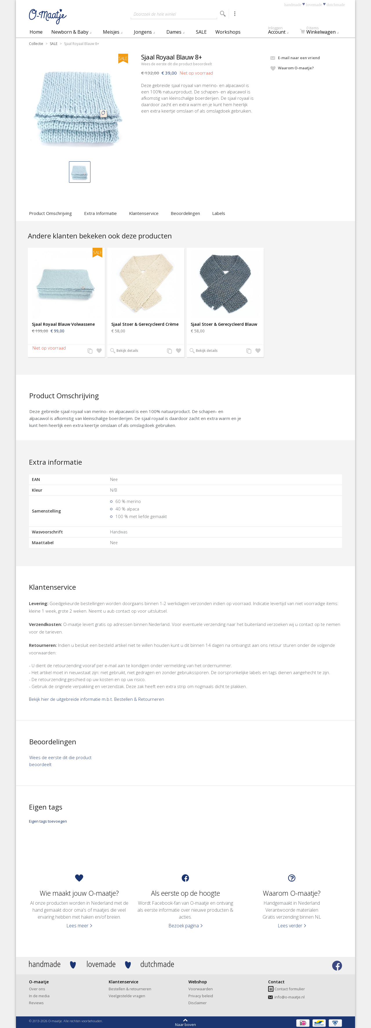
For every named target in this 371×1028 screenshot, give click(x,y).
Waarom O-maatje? (296, 67)
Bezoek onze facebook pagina (337, 966)
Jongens (143, 32)
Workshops (228, 32)
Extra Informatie (100, 213)
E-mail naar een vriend (299, 57)
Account (282, 31)
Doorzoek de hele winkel (155, 14)
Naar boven (185, 1024)
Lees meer (77, 925)
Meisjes (111, 32)
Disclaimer (197, 1002)
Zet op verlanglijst (98, 351)
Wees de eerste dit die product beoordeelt (176, 63)
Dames (173, 32)
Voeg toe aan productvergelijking (90, 351)
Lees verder (290, 925)
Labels (218, 213)
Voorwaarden (200, 988)
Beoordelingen (185, 213)
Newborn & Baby (69, 32)
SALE (201, 32)
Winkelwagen (320, 31)
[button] (80, 172)
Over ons (37, 988)
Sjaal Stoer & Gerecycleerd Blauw (224, 324)
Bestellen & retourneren (130, 988)
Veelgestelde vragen (127, 995)
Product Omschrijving (50, 213)
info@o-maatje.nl (289, 997)
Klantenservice (144, 213)
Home (36, 32)
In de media (39, 995)
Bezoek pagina (183, 925)
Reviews (36, 1002)
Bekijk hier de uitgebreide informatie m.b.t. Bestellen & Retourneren (96, 699)
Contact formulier (289, 988)
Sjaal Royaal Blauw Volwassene (63, 324)
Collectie (36, 43)
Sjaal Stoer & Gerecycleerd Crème (145, 324)
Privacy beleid (200, 995)
